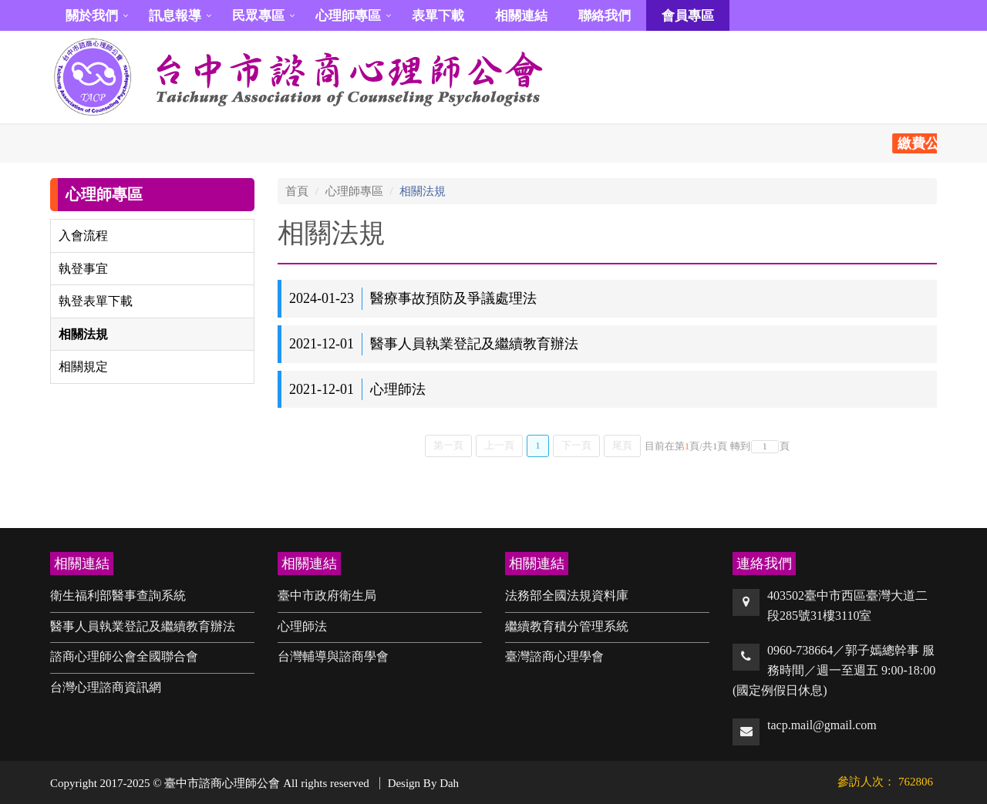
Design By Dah (424, 783)
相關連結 (521, 15)
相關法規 (83, 334)
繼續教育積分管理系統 (566, 626)
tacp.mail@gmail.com (822, 725)
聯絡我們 (604, 15)
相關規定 (83, 366)
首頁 (296, 191)
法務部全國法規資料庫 (566, 595)
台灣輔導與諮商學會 (333, 656)
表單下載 (438, 15)
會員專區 (688, 15)
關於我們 (92, 15)
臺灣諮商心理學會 (554, 656)
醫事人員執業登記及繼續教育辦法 (142, 626)
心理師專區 (348, 15)
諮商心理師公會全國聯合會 (124, 656)
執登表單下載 (96, 301)
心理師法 (302, 626)
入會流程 (83, 235)
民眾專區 (258, 15)
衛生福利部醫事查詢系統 (118, 595)
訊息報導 (175, 15)
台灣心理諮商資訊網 (105, 687)
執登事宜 (83, 268)
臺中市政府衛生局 (327, 595)
